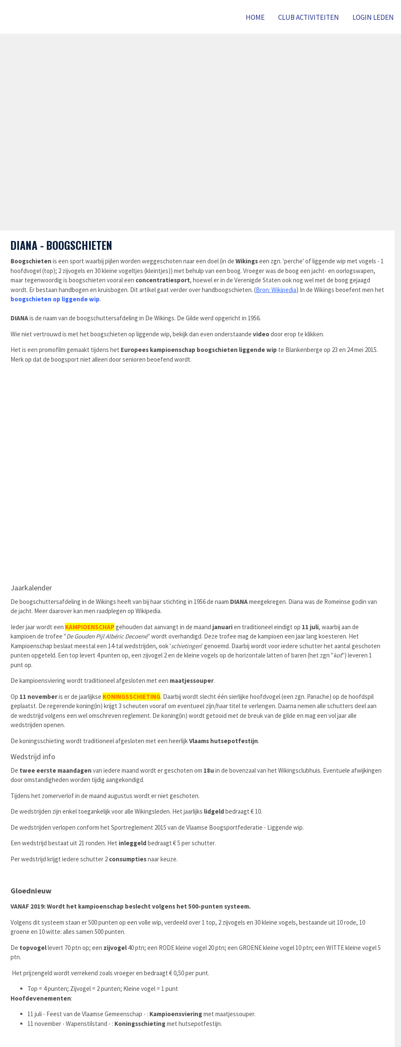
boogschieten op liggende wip (55, 299)
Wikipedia (283, 290)
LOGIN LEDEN (373, 17)
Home (255, 17)
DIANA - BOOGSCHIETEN (61, 245)
